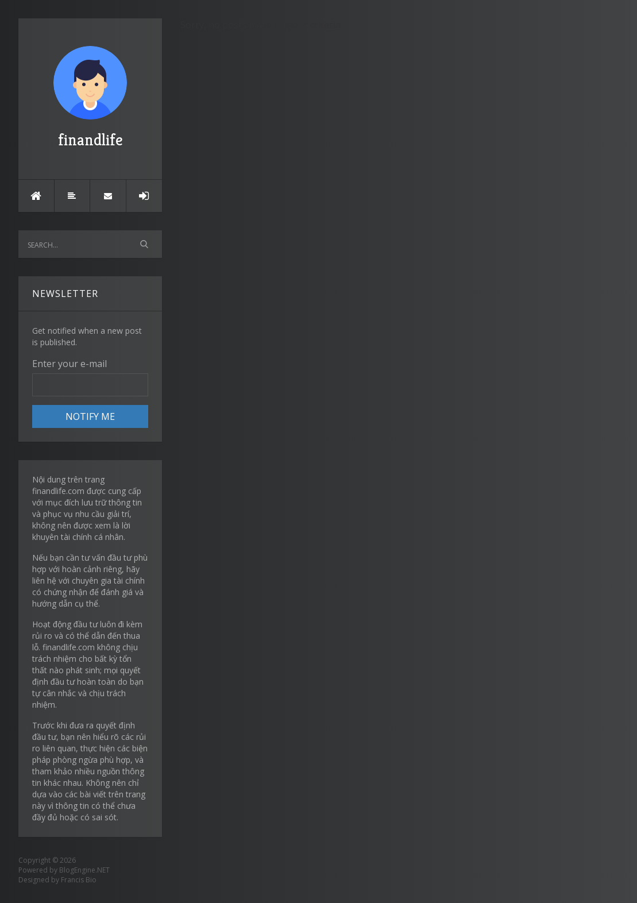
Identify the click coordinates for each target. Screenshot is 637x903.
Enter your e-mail (69, 363)
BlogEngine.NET (84, 870)
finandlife (90, 98)
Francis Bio (78, 880)
